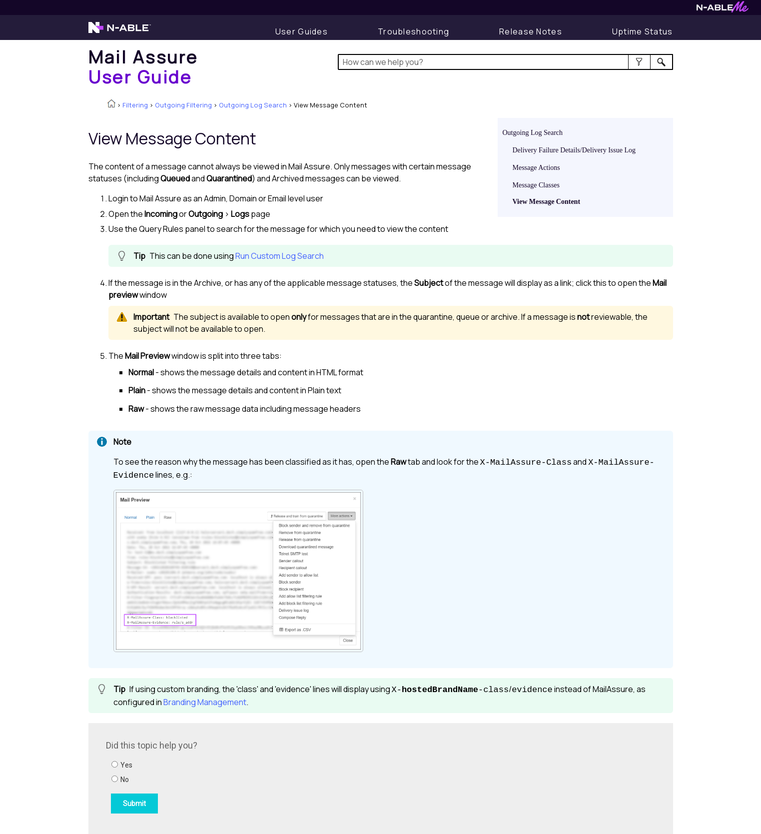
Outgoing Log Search (253, 104)
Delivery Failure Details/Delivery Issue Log (574, 150)
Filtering (135, 104)
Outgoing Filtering (183, 104)
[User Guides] (301, 31)
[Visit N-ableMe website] (723, 9)
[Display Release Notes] (530, 31)
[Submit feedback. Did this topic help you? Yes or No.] (241, 777)
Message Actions (536, 167)
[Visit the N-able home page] (119, 31)
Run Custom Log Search (279, 255)
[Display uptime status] (642, 31)
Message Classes (536, 185)
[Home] (143, 66)
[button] (639, 62)
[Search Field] (505, 62)
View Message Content (547, 201)
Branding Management (204, 702)
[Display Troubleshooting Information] (413, 31)
